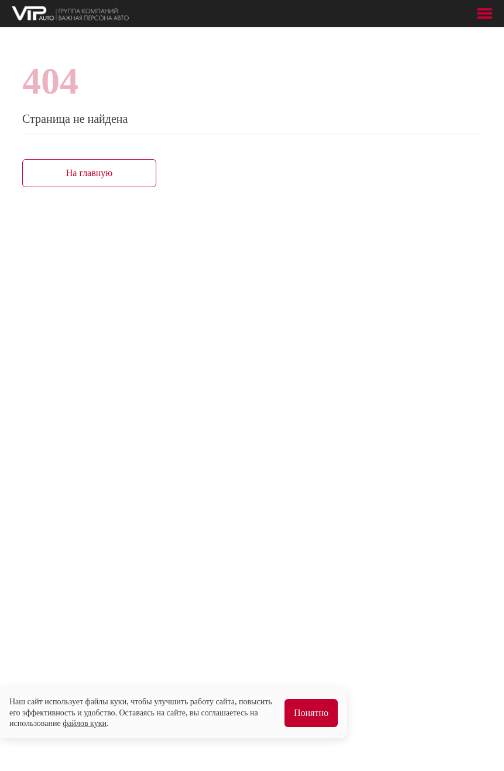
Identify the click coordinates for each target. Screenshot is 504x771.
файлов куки (85, 723)
